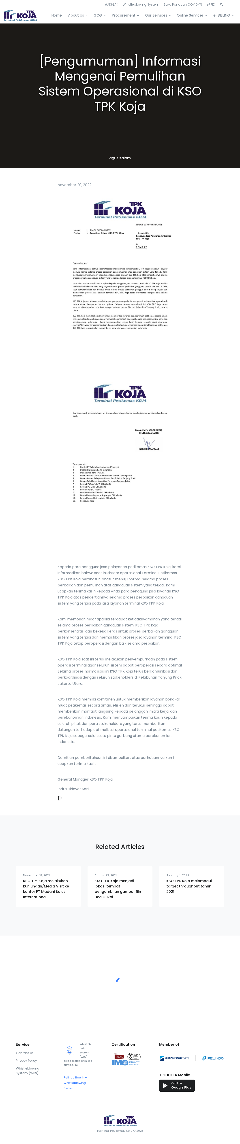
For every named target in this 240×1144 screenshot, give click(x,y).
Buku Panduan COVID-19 (183, 4)
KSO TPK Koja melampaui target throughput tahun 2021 (189, 886)
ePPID (211, 4)
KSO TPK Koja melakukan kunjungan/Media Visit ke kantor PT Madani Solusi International (46, 889)
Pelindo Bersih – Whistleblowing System (75, 1082)
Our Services (156, 15)
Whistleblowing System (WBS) (27, 1070)
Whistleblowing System (141, 4)
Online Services (190, 15)
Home (56, 15)
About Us (76, 15)
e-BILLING (221, 15)
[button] (221, 4)
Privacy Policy (26, 1060)
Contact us (25, 1053)
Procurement (123, 15)
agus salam (120, 158)
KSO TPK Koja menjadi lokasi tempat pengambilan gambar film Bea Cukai (118, 889)
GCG (98, 15)
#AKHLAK (111, 4)
